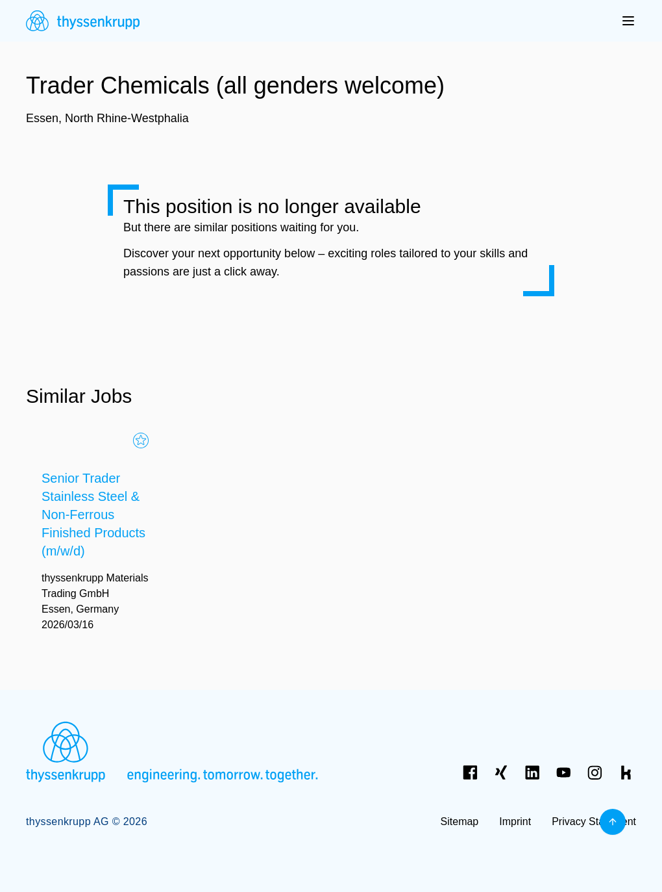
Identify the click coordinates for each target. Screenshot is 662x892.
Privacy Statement (594, 821)
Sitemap (460, 821)
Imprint (515, 821)
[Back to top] (613, 822)
